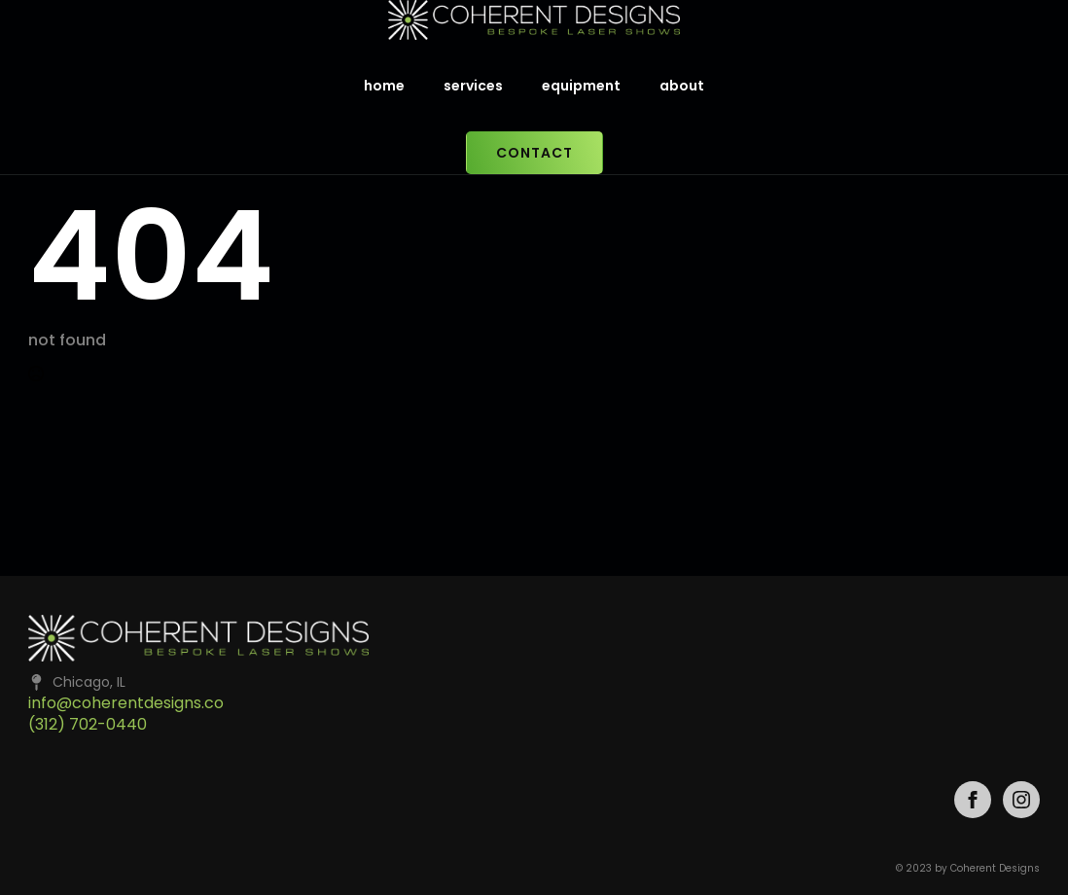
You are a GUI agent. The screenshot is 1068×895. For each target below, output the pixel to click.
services (473, 85)
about (681, 85)
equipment (581, 85)
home (384, 85)
